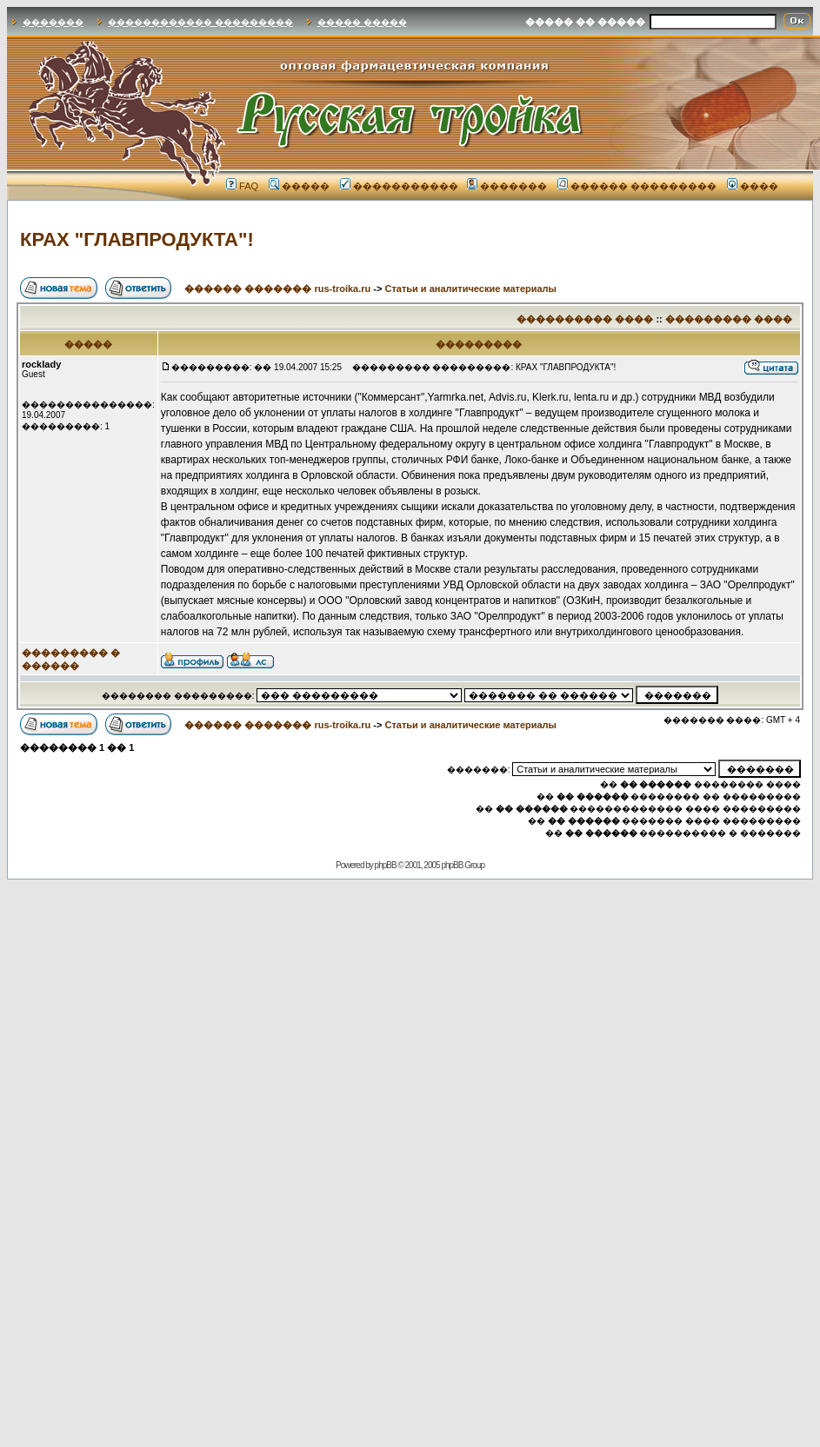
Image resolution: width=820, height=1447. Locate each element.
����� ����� (362, 22)
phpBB (386, 865)
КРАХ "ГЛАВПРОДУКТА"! (137, 239)
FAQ (242, 186)
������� (53, 22)
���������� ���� (585, 319)
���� (752, 186)
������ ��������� (637, 186)
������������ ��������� (200, 22)
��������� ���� (728, 319)
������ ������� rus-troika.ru (277, 288)
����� (299, 186)
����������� (399, 186)
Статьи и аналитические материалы (470, 288)
